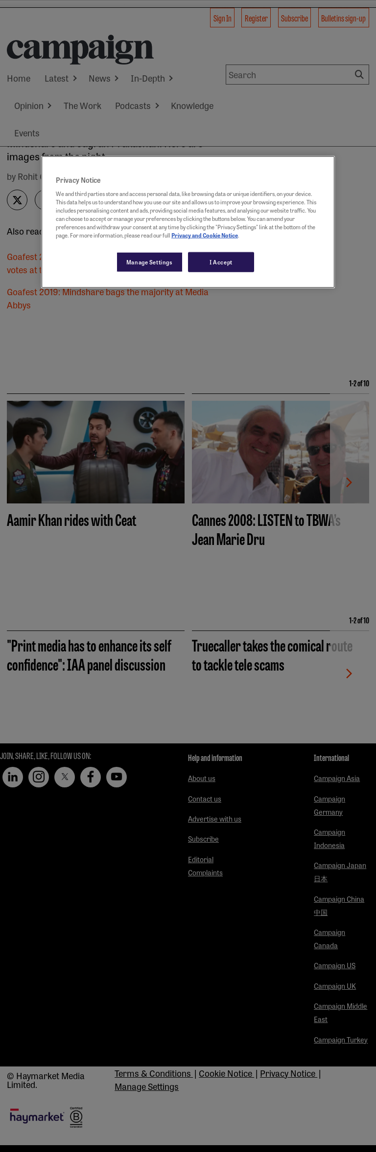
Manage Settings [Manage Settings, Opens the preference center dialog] (149, 261)
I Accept (221, 261)
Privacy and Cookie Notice (204, 235)
